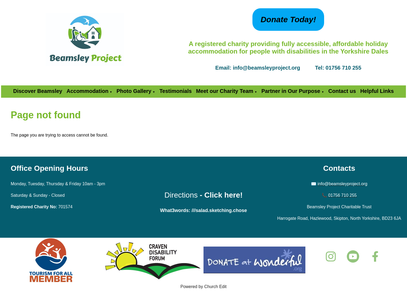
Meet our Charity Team (224, 91)
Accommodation (88, 91)
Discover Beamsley (37, 91)
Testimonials (175, 91)
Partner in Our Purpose (290, 91)
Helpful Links (377, 91)
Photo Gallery (134, 91)
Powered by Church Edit (204, 286)
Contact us (342, 91)
